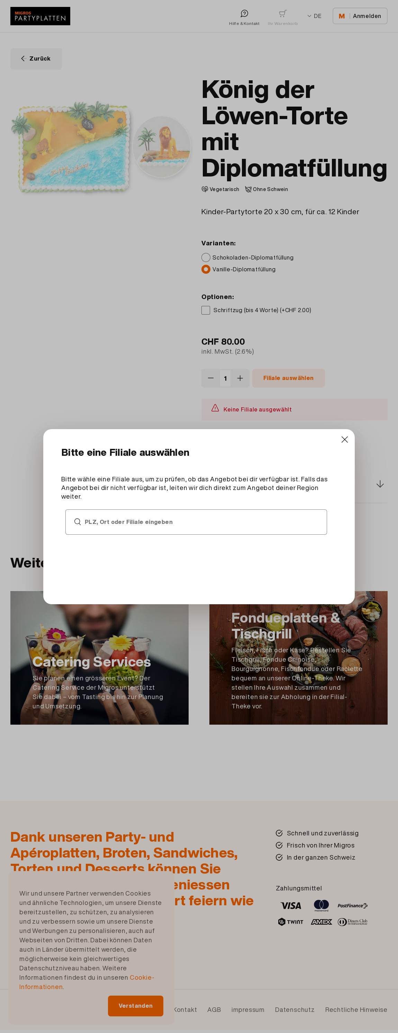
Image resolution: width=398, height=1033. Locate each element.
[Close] (295, 466)
